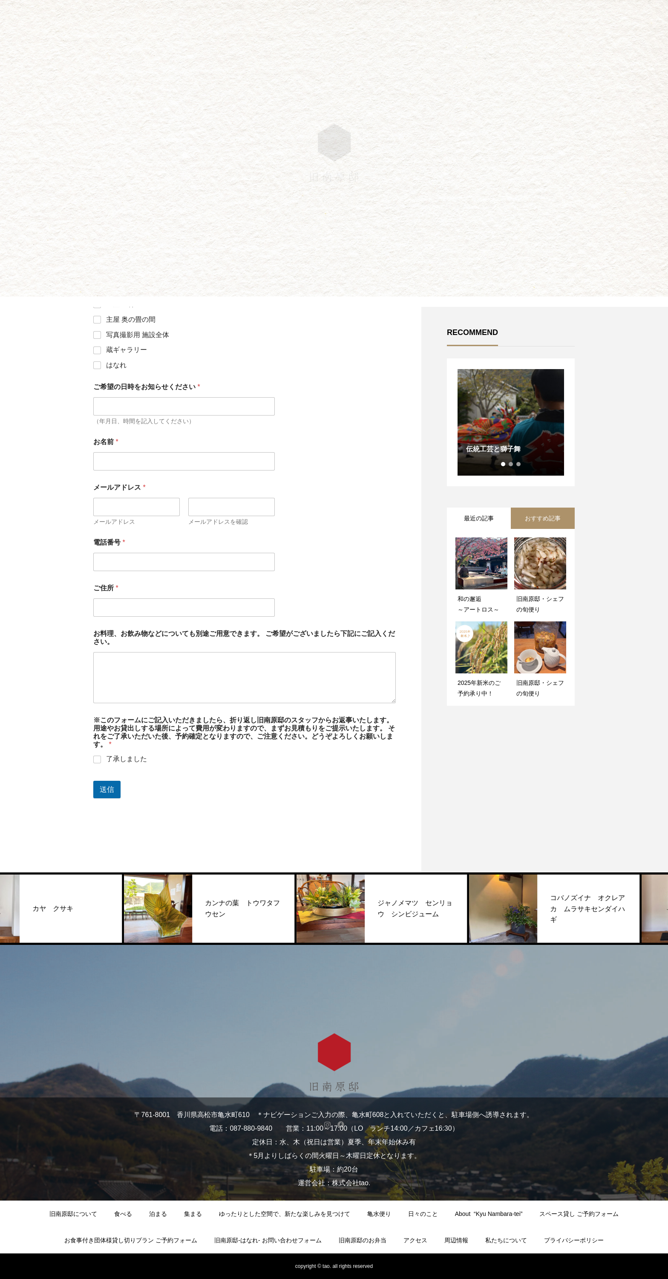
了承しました (126, 758)
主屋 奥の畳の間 (130, 319)
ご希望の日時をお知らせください (146, 386)
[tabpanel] (511, 422)
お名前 (105, 441)
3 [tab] (518, 464)
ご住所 (105, 588)
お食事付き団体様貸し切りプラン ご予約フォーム (130, 1240)
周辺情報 (456, 1240)
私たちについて (506, 1240)
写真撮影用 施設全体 (137, 334)
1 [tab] (503, 464)
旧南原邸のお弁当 (362, 1240)
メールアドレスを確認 (218, 521)
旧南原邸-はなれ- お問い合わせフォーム (267, 1240)
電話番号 (109, 542)
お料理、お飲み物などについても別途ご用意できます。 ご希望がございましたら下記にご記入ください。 (244, 637)
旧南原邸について (73, 1213)
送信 (107, 789)
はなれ (116, 365)
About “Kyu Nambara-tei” (489, 1213)
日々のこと (423, 1213)
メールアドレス (114, 521)
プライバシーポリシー (574, 1240)
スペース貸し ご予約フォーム (579, 1213)
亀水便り (379, 1213)
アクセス (415, 1240)
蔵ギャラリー (126, 349)
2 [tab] (511, 464)
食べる (123, 1213)
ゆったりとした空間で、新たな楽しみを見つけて (284, 1213)
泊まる (158, 1213)
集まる (193, 1213)
